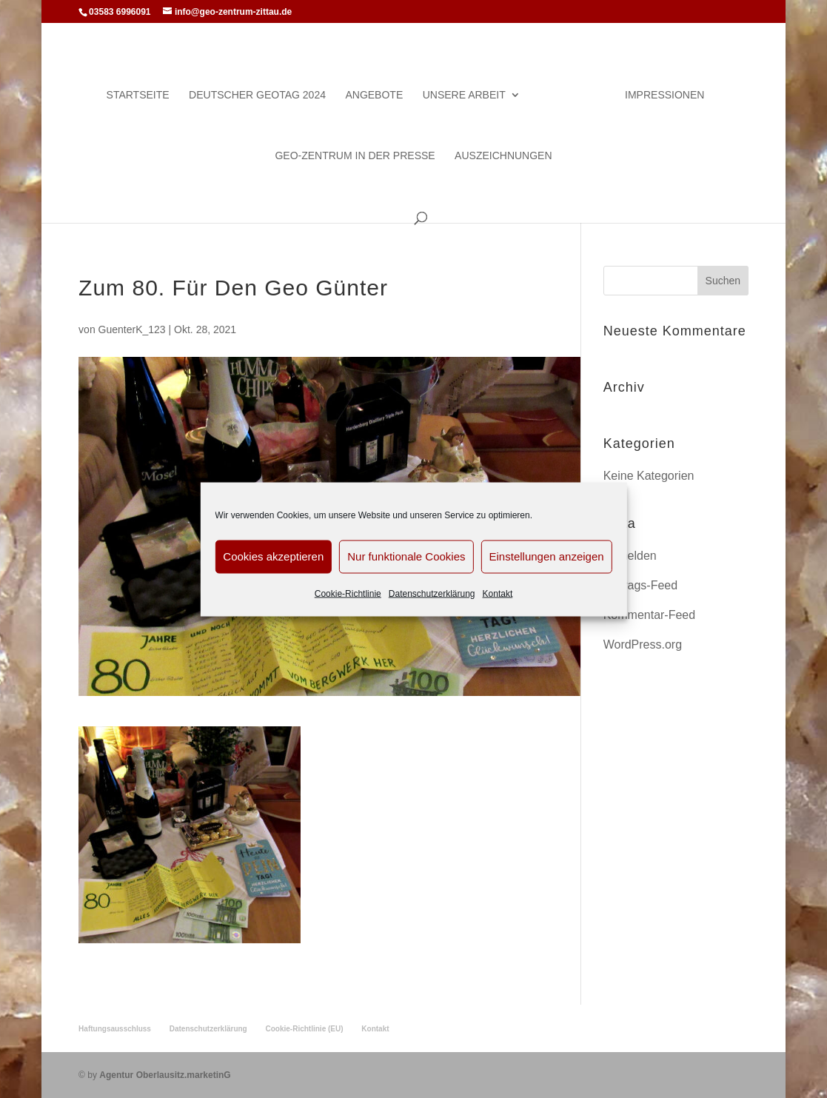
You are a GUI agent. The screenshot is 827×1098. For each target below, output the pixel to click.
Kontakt (498, 593)
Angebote (374, 95)
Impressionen (664, 95)
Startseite (138, 95)
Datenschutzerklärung (432, 593)
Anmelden (630, 555)
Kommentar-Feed (649, 615)
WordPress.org (642, 644)
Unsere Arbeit (464, 95)
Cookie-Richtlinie (348, 593)
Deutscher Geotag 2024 (257, 95)
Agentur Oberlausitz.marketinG (164, 1075)
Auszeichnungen (503, 155)
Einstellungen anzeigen (546, 556)
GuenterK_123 (132, 329)
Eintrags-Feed (640, 585)
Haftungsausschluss (114, 1029)
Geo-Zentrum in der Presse (355, 155)
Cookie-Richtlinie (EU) (305, 1029)
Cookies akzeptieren (273, 556)
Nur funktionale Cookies (406, 556)
